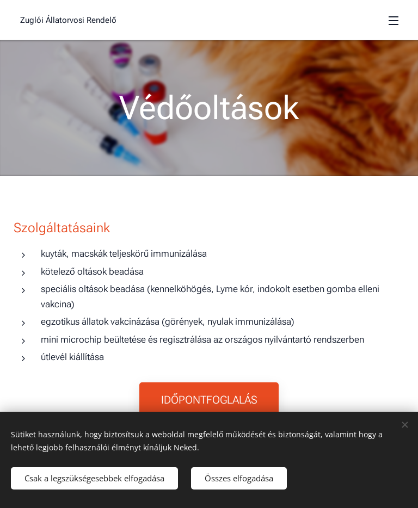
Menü (393, 20)
